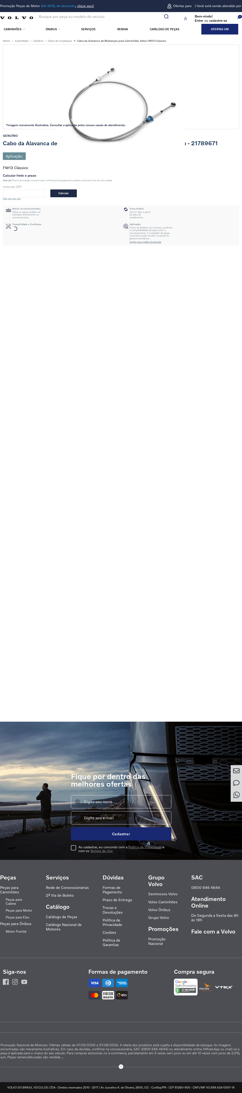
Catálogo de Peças (61, 917)
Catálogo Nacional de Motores (64, 926)
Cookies (109, 932)
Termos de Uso (101, 851)
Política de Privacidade (145, 847)
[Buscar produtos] (168, 16)
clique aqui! (85, 6)
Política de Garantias (111, 942)
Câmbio (38, 40)
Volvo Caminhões (162, 902)
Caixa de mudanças (60, 40)
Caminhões (13, 29)
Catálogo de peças (164, 29)
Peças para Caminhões (9, 889)
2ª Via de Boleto (60, 895)
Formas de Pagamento (112, 889)
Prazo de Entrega (117, 900)
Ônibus (51, 29)
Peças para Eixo (17, 917)
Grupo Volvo (158, 917)
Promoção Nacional (156, 941)
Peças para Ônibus (15, 924)
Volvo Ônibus (159, 910)
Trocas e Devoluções (113, 909)
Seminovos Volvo (162, 894)
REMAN (122, 29)
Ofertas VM (220, 29)
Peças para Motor (19, 910)
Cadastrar (121, 834)
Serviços (88, 29)
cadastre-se (218, 20)
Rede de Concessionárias (67, 887)
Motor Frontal (16, 931)
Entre (199, 20)
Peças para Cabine (14, 901)
